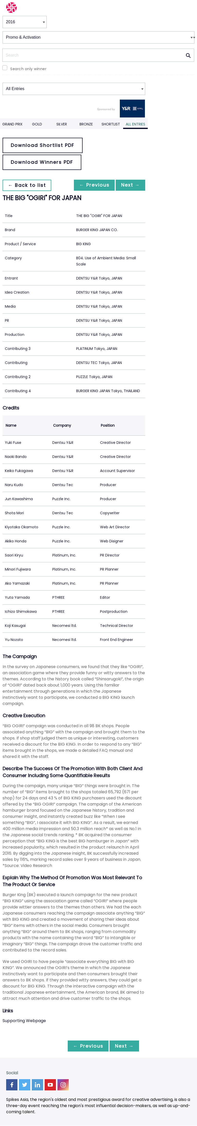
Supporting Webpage (24, 1021)
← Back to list (28, 185)
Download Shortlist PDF (42, 145)
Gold (37, 124)
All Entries (135, 124)
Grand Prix (12, 124)
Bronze (86, 124)
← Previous (91, 185)
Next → (129, 185)
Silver (61, 124)
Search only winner (28, 68)
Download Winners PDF (42, 162)
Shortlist (111, 124)
